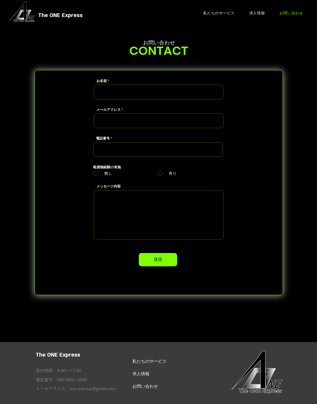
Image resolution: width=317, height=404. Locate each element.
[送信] (158, 259)
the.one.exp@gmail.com (93, 388)
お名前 (101, 81)
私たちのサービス (149, 361)
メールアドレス (108, 109)
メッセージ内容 (108, 186)
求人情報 (140, 374)
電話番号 (103, 138)
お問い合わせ (145, 386)
